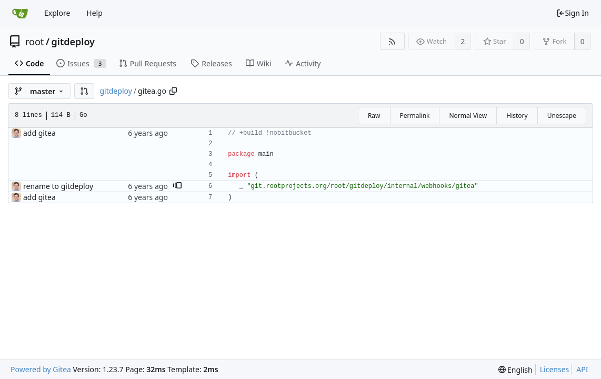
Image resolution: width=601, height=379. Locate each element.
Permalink (415, 115)
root (34, 41)
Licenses (554, 369)
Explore (57, 13)
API (582, 369)
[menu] (515, 370)
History (516, 115)
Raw (374, 115)
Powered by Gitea (41, 369)
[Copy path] (173, 91)
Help (94, 13)
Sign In (572, 13)
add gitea (39, 133)
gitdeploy (73, 41)
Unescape (561, 115)
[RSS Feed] (392, 41)
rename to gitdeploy (58, 186)
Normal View (468, 115)
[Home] (20, 13)
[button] (84, 91)
